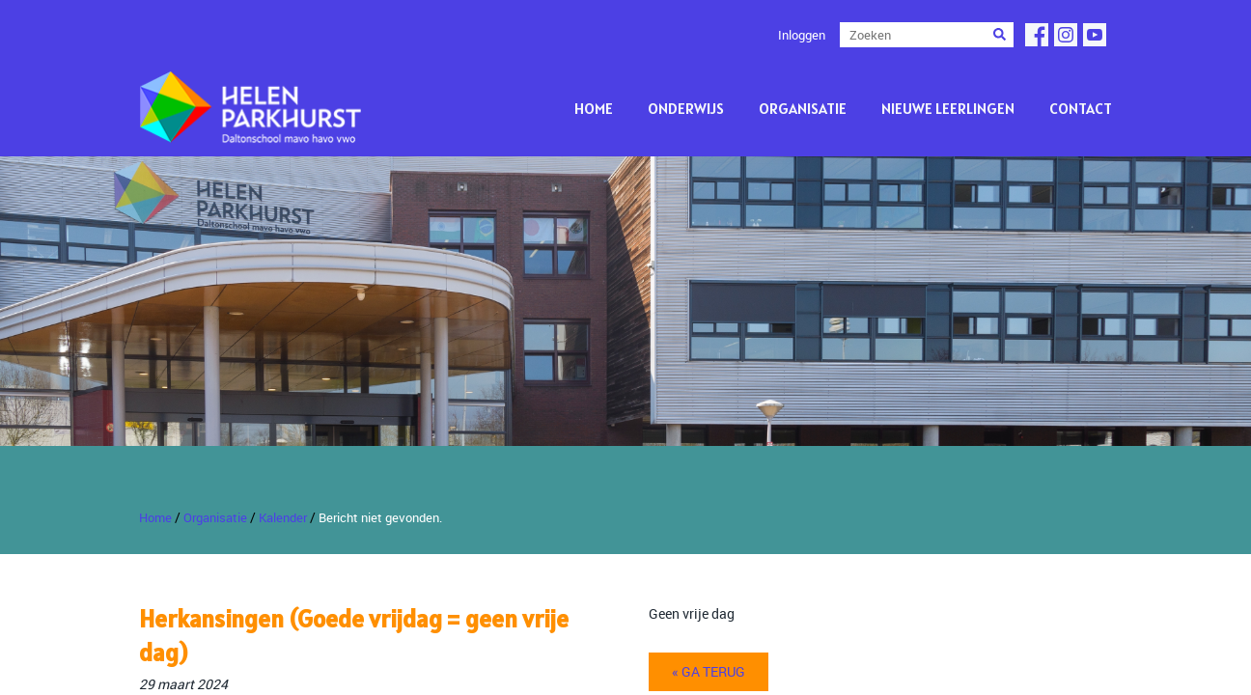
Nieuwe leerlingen (948, 108)
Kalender (283, 517)
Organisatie (803, 108)
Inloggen (801, 34)
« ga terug (708, 671)
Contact (1080, 108)
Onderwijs (686, 108)
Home (593, 108)
